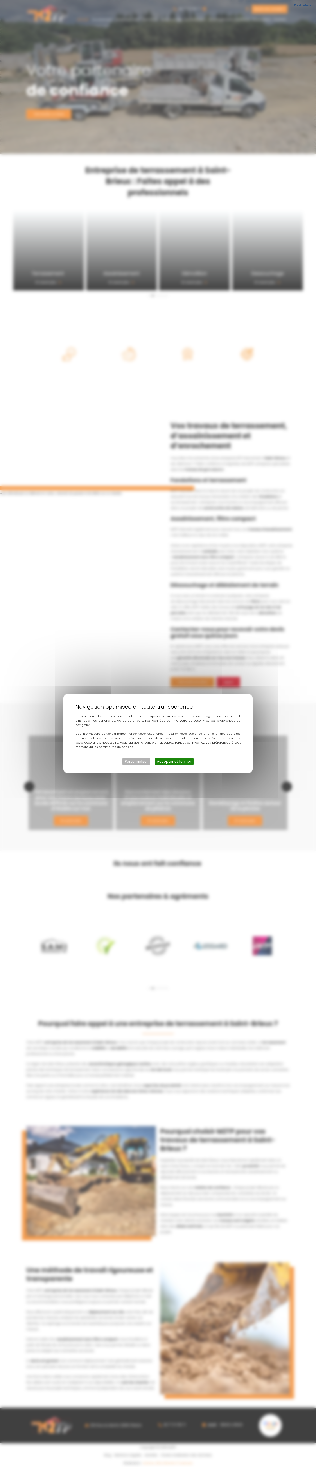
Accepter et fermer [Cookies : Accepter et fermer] (174, 761)
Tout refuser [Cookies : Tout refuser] (303, 5)
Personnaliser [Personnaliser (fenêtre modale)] (136, 761)
